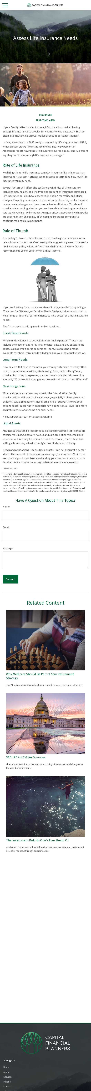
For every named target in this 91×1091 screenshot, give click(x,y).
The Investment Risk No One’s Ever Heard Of (37, 840)
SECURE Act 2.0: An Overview (26, 757)
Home (6, 1067)
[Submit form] (10, 579)
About (6, 1072)
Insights (7, 1081)
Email (6, 527)
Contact (7, 1086)
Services (8, 1076)
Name (6, 506)
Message (8, 548)
